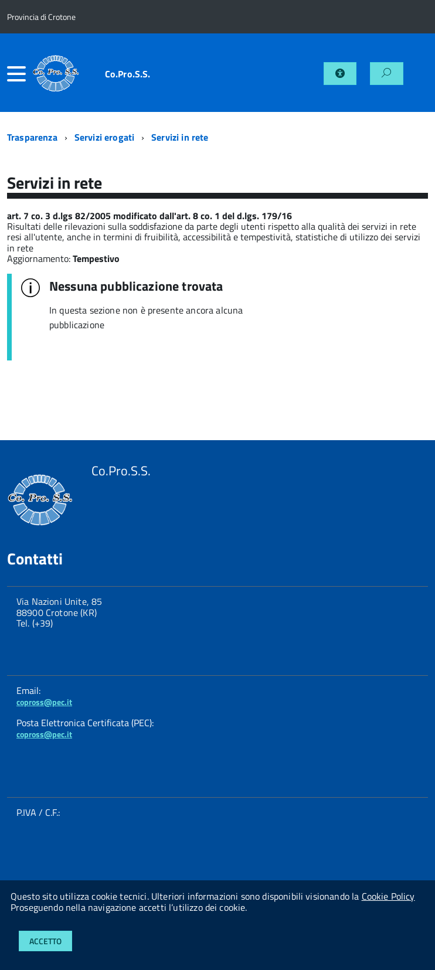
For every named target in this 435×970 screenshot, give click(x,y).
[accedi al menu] (19, 74)
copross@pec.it (44, 702)
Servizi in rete (179, 137)
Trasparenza (32, 137)
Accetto (45, 941)
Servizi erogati (104, 137)
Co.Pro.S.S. (128, 74)
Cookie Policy (388, 896)
